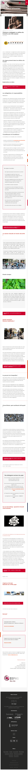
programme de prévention (19, 140)
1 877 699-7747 (14, 701)
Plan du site (14, 760)
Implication (11, 755)
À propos (10, 751)
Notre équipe (6, 751)
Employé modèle (7, 642)
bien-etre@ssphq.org (13, 654)
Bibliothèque (21, 751)
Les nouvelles (15, 751)
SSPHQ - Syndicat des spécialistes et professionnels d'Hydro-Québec (11, 10)
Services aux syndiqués (18, 753)
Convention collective (9, 753)
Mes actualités (24, 10)
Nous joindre (16, 755)
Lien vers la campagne (9, 626)
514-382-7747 (14, 700)
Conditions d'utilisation (14, 762)
